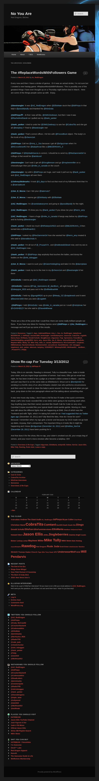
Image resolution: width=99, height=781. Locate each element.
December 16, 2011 (51, 426)
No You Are (21, 13)
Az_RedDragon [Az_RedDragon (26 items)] (47, 519)
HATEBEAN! (16, 717)
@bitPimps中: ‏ (18, 115)
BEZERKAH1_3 (16, 335)
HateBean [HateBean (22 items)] (67, 529)
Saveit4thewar (63, 345)
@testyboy (18, 128)
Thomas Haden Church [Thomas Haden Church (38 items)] (27, 552)
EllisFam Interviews (19, 480)
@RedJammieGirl (76, 153)
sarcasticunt (52, 345)
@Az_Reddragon (78, 324)
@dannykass (81, 264)
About (22, 54)
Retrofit (14, 753)
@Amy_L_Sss (35, 143)
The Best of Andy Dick (20, 575)
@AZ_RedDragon (38, 105)
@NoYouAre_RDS (18, 637)
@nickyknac (77, 305)
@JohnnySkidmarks (20, 181)
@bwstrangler (38, 128)
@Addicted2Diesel (62, 245)
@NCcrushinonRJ (18, 147)
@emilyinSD (76, 382)
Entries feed (15, 600)
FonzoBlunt (77, 338)
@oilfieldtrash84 (51, 289)
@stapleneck (70, 295)
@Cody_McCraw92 (18, 623)
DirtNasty (24, 338)
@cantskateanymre (39, 204)
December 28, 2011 (20, 429)
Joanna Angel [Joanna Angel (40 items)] (75, 535)
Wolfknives (41, 54)
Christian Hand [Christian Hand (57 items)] (18, 525)
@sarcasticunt (19, 185)
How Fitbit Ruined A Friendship (23, 572)
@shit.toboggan (17, 689)
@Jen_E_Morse (18, 191)
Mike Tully (34, 343)
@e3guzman (62, 143)
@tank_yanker (50, 118)
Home (13, 54)
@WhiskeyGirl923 (48, 226)
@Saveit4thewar (45, 308)
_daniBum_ (81, 347)
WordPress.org (17, 605)
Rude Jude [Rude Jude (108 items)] (53, 546)
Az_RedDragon (37, 77)
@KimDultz (49, 108)
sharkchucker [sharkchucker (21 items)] (73, 546)
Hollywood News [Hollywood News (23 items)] (76, 529)
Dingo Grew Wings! (18, 569)
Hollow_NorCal (71, 445)
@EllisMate (57, 105)
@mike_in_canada (39, 166)
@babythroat (36, 147)
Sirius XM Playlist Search (21, 731)
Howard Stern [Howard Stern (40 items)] (17, 535)
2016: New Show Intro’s (20, 578)
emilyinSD (61, 445)
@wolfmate (15, 708)
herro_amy (38, 340)
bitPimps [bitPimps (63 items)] (57, 519)
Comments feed (17, 603)
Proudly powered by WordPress (49, 772)
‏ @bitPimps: (17, 305)
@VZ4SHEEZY (17, 308)
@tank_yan (16, 254)
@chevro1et (29, 137)
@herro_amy (79, 210)
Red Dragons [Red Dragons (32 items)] (41, 547)
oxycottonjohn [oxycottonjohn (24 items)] (16, 546)
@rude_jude (16, 642)
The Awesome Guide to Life (22, 756)
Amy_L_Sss (55, 333)
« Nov (13, 510)
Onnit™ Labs (16, 748)
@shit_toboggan (30, 257)
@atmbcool (36, 156)
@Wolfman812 (28, 229)
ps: (20, 153)
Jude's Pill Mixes (17, 725)
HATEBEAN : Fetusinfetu (21, 742)
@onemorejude (17, 684)
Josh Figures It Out (18, 723)
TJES (31, 54)
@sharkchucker (17, 645)
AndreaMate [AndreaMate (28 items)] (15, 520)
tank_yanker (24, 347)
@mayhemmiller (69, 162)
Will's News (15, 734)
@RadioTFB (15, 639)
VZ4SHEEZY (49, 347)
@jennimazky (16, 634)
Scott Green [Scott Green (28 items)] (64, 547)
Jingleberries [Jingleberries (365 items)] (58, 534)
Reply (23, 350)
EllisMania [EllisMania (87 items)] (57, 529)
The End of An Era (18, 566)
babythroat (77, 333)
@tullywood (15, 700)
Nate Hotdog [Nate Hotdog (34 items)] (77, 541)
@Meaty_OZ (58, 295)
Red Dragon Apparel (19, 750)
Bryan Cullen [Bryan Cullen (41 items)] (68, 519)
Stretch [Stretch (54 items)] (14, 552)
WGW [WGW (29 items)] (78, 552)
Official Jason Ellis (18, 728)
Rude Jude (30, 447)
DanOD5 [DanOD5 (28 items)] (59, 525)
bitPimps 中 (36, 366)
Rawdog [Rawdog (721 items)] (28, 546)
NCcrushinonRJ (69, 343)
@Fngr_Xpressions (38, 286)
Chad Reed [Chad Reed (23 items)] (78, 519)
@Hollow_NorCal (72, 426)
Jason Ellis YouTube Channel (22, 720)
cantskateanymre (56, 335)
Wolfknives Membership (20, 759)
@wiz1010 (15, 656)
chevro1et (67, 335)
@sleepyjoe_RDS (18, 289)
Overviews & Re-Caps (26, 445)
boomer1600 (35, 335)
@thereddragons (17, 695)
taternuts (33, 347)
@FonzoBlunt (61, 134)
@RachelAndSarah (19, 118)
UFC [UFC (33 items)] (55, 552)
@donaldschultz (28, 238)
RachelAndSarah (28, 345)
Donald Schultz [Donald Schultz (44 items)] (17, 529)
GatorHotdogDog (17, 340)
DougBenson (45, 338)
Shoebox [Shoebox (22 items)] (82, 546)
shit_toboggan (74, 345)
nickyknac (80, 343)
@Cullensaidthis (17, 628)
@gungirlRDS (37, 295)
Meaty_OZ (26, 343)
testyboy (40, 347)
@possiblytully (22, 108)
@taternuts (44, 191)
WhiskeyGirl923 (60, 347)
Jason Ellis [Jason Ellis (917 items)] (33, 534)
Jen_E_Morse (57, 340)
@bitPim (15, 153)
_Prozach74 (15, 350)
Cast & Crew (16, 475)
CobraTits (75, 335)
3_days (34, 333)
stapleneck (15, 347)
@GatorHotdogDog (51, 264)
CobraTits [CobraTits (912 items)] (34, 524)
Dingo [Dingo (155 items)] (80, 524)
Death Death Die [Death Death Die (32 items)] (69, 525)
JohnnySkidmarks (69, 340)
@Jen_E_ (15, 197)
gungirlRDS (28, 340)
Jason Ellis (47, 340)
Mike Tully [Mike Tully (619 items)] (52, 540)
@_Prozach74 (42, 245)
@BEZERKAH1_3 (55, 147)
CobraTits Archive (18, 477)
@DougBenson (48, 162)
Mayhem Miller (16, 343)
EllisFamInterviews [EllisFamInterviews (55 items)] (43, 529)
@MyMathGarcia (31, 153)
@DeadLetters (16, 678)
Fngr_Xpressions (66, 338)
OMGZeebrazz (16, 345)
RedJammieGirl (41, 345)
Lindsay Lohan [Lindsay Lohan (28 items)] (22, 541)
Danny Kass (15, 338)
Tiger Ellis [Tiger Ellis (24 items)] (41, 552)
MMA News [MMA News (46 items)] (66, 541)
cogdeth (83, 335)
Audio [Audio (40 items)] (38, 520)
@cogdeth (41, 299)
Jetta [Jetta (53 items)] (45, 535)
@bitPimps (76, 105)
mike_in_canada (45, 343)
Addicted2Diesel (44, 333)
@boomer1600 (17, 299)
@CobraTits (71, 124)
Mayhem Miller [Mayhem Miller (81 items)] (36, 540)
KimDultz (80, 340)
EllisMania (53, 445)
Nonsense (21, 333)
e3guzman (55, 338)
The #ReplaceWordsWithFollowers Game (44, 73)
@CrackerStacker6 (18, 626)
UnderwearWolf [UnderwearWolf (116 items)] (67, 551)
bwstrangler (45, 335)
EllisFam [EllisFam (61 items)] (29, 529)
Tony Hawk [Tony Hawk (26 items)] (49, 552)
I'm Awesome (16, 745)
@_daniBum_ (53, 286)
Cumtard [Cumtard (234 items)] (50, 524)
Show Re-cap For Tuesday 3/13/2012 (40, 362)
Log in (13, 597)
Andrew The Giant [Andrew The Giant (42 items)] (28, 519)
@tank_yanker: (18, 134)
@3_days (40, 181)
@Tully (13, 653)
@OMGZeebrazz (49, 115)
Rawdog (22, 447)
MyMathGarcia (57, 343)
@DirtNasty (42, 197)
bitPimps (26, 335)
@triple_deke (16, 697)
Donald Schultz (34, 338)
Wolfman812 (71, 347)
